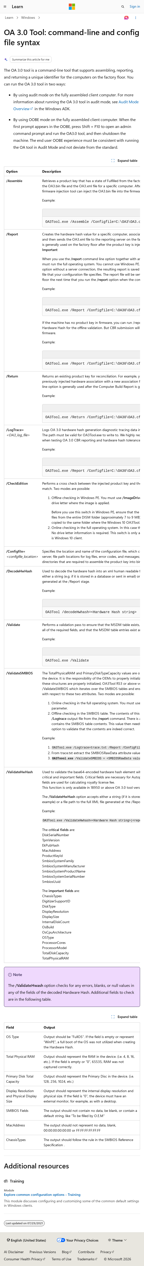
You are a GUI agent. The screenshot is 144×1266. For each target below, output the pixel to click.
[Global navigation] (5, 6)
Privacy (105, 1251)
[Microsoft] (72, 6)
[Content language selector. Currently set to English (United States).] (26, 1240)
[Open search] (123, 6)
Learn (9, 17)
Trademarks (85, 1259)
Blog (65, 1251)
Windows (28, 17)
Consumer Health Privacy (23, 1259)
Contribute (86, 1251)
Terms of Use (61, 1259)
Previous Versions (43, 1251)
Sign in (135, 6)
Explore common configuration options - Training (42, 1194)
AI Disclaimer (14, 1251)
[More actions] (135, 18)
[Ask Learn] (126, 18)
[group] (72, 564)
